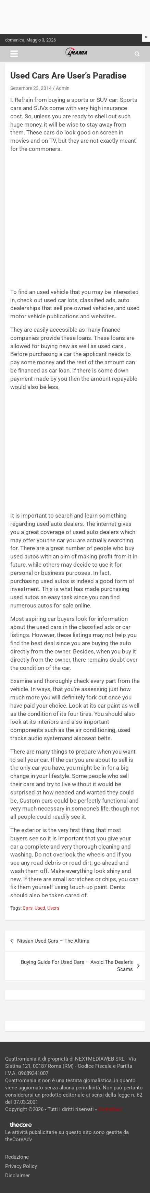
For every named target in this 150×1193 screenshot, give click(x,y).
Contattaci (110, 1109)
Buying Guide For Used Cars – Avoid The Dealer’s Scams (77, 965)
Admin (63, 88)
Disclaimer (17, 1175)
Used (40, 908)
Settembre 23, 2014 (31, 88)
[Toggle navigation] (14, 54)
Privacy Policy (21, 1166)
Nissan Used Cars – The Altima (53, 941)
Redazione (17, 1157)
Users (53, 908)
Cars (28, 908)
